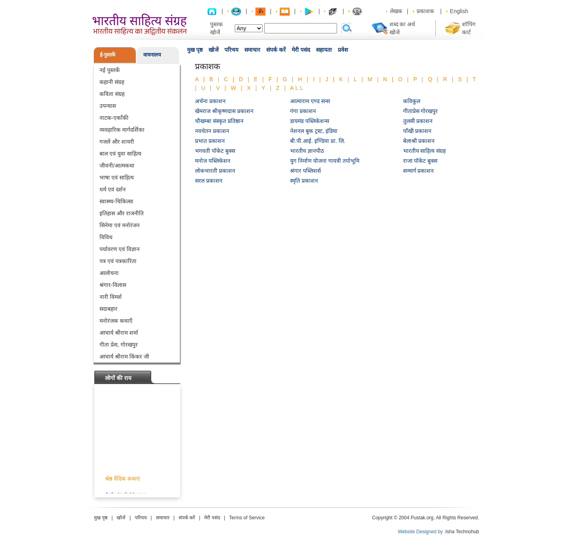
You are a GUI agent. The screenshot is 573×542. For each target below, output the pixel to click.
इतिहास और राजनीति (121, 213)
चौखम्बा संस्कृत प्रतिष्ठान (219, 121)
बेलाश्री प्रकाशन (419, 141)
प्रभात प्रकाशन (210, 141)
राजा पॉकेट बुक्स (420, 161)
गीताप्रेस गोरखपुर (420, 111)
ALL (297, 88)
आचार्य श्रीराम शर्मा (118, 332)
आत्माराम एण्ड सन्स (310, 101)
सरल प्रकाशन (208, 180)
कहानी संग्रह (111, 82)
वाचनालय (152, 55)
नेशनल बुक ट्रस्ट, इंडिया (313, 131)
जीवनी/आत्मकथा (116, 165)
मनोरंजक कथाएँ (116, 321)
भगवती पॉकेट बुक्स (215, 151)
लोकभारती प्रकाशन (215, 171)
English (459, 11)
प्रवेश (343, 50)
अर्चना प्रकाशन (210, 101)
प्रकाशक (425, 11)
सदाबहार (108, 309)
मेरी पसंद (301, 50)
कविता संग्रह (112, 94)
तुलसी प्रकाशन (418, 121)
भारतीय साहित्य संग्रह (424, 151)
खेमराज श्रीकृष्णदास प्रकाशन (224, 111)
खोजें (213, 50)
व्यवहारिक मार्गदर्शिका (121, 130)
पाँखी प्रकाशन (417, 131)
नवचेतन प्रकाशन (212, 131)
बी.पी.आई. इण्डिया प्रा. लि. (317, 141)
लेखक (396, 11)
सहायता (324, 50)
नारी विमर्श (110, 297)
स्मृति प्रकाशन (304, 180)
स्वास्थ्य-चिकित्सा (116, 201)
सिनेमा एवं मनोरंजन (119, 225)
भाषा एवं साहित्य (116, 177)
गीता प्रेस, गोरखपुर (118, 344)
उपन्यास (107, 106)
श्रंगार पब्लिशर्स (305, 171)
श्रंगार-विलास (112, 285)
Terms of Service (247, 518)
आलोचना (109, 273)
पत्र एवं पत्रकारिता (117, 261)
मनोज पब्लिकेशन (212, 161)
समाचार (252, 50)
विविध (106, 237)
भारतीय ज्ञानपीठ (307, 151)
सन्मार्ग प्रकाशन (418, 171)
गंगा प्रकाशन (303, 111)
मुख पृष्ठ (195, 50)
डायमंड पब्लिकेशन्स (309, 121)
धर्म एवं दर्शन (112, 189)
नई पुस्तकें (109, 70)
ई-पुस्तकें (107, 55)
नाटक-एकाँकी (114, 118)
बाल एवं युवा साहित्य (120, 153)
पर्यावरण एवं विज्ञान (119, 249)
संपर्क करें (276, 50)
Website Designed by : (422, 531)
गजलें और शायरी (116, 141)
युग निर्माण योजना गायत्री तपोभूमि (324, 161)
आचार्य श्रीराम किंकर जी (124, 356)
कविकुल (411, 101)
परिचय (231, 50)
